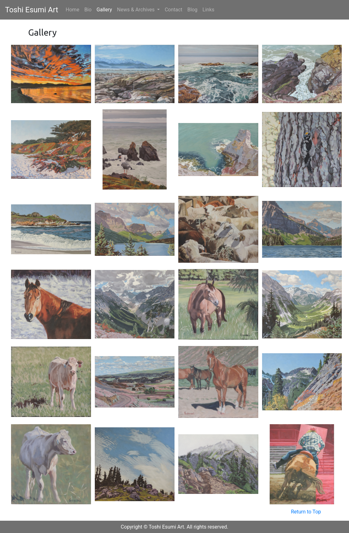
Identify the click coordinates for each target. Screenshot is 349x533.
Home (74, 9)
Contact (173, 10)
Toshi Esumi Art (31, 9)
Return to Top (306, 512)
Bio (88, 10)
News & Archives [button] (136, 10)
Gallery (104, 10)
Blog (192, 10)
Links (209, 10)
